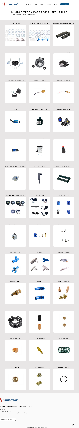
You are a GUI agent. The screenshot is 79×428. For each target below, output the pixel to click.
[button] (28, 4)
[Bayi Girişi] (64, 4)
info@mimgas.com (7, 411)
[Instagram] (73, 425)
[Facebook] (69, 425)
